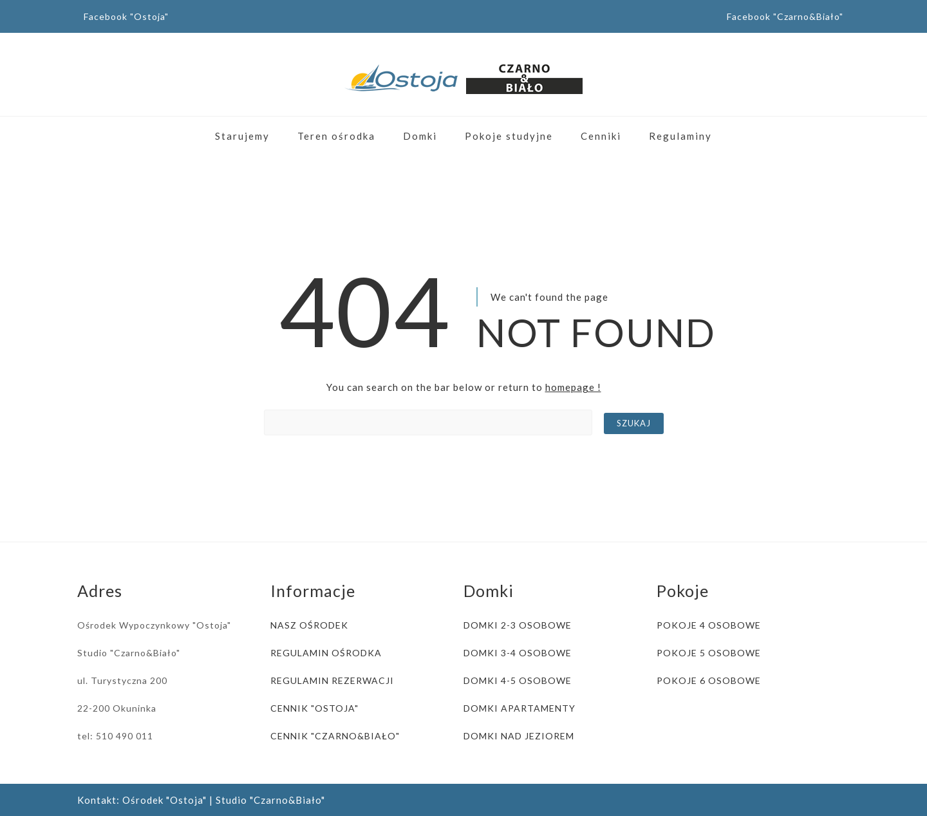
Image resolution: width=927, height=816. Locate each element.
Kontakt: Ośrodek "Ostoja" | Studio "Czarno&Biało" (201, 800)
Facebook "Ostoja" (126, 16)
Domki (420, 136)
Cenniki (601, 136)
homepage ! (573, 387)
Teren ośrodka (336, 136)
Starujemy (242, 136)
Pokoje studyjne (509, 136)
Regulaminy (680, 136)
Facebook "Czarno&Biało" (785, 16)
